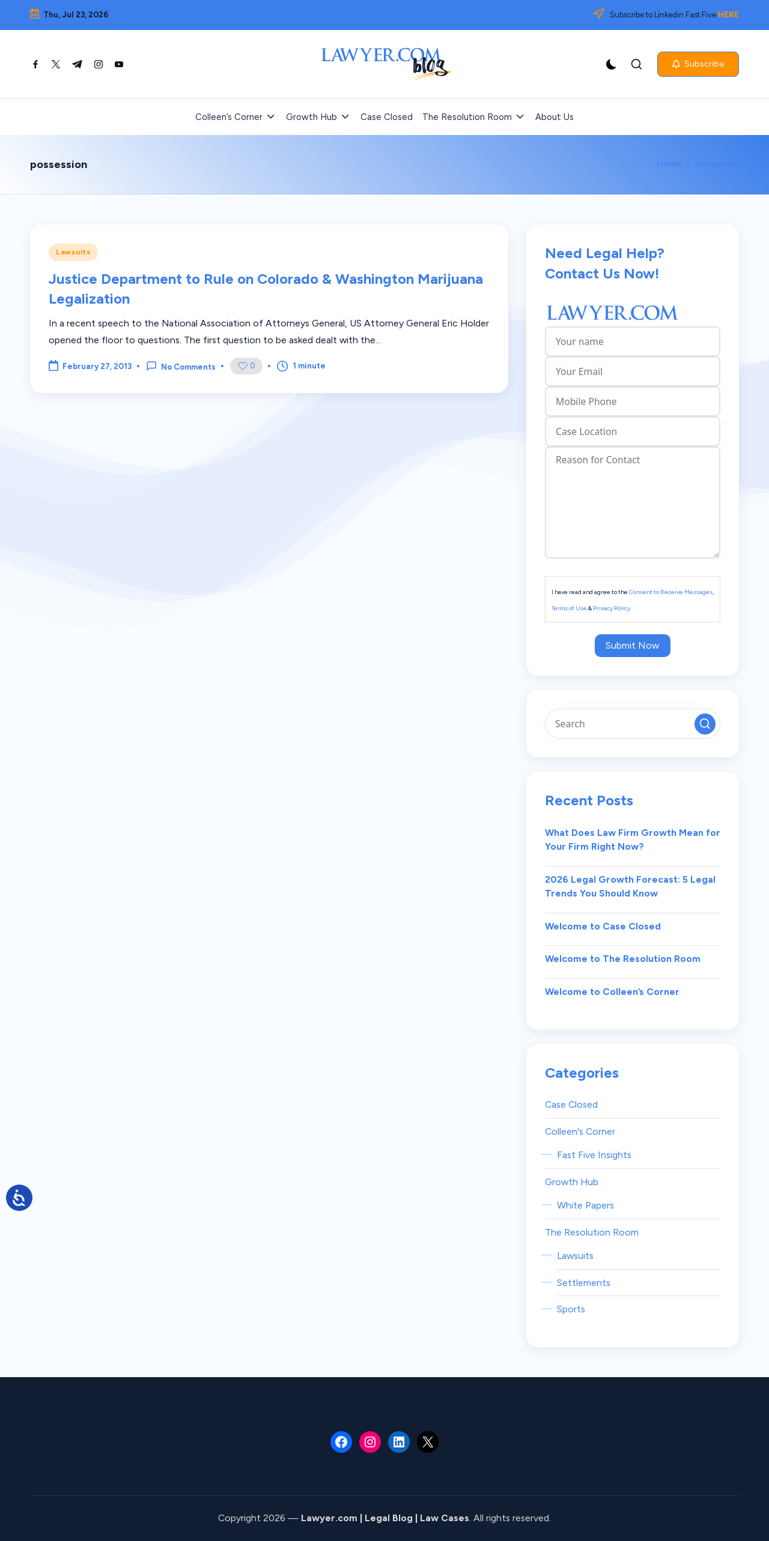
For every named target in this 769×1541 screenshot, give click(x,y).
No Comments (181, 366)
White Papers (585, 1205)
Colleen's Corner (580, 1131)
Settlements (583, 1282)
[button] (698, 64)
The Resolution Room (592, 1232)
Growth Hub (571, 1182)
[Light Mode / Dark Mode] (612, 64)
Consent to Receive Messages (671, 592)
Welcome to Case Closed (603, 926)
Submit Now (633, 645)
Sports (571, 1309)
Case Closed (571, 1104)
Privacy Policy (611, 608)
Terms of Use (569, 608)
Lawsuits (73, 252)
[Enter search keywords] (632, 724)
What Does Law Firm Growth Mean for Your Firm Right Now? (632, 840)
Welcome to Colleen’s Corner (612, 991)
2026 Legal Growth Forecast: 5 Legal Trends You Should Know (630, 887)
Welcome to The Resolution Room (623, 958)
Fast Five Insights (594, 1155)
